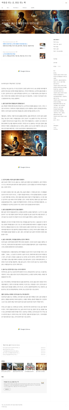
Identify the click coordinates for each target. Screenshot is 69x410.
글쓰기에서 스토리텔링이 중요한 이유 (10, 352)
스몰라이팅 (55, 112)
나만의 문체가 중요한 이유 (58, 91)
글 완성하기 (61, 89)
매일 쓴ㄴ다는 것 (56, 82)
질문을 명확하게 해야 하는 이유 (59, 103)
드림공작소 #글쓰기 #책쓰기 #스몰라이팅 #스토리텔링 (59, 100)
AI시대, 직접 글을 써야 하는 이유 (9, 354)
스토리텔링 (55, 105)
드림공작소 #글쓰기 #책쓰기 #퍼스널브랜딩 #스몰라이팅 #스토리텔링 (60, 86)
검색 (63, 3)
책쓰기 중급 (55, 46)
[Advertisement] (24, 71)
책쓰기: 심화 (56, 49)
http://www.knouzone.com (9, 41)
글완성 (63, 112)
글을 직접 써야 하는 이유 (8, 349)
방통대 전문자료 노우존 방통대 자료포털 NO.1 (15, 44)
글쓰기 (54, 120)
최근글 (54, 66)
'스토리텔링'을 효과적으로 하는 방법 (10, 351)
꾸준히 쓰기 (55, 107)
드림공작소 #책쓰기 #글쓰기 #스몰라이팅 (59, 117)
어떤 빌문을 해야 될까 (57, 96)
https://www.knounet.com (9, 51)
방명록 (32, 7)
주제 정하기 (55, 80)
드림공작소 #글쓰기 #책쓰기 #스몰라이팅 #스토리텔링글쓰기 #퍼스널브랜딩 (60, 76)
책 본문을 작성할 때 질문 (58, 109)
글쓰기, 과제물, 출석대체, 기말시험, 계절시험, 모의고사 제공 (17, 56)
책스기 (58, 120)
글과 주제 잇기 (56, 83)
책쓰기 (60, 112)
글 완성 (54, 73)
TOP (66, 405)
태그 (8, 7)
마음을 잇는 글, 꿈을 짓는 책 (14, 3)
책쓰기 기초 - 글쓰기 (7, 345)
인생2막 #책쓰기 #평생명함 (58, 111)
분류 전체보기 (56, 39)
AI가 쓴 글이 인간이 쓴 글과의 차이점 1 (11, 347)
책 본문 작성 (55, 89)
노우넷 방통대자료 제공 (9, 54)
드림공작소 (64, 96)
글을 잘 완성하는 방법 (57, 114)
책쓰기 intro (56, 42)
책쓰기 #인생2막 (62, 105)
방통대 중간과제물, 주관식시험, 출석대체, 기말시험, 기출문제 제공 (18, 46)
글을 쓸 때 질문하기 (62, 80)
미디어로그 (15, 7)
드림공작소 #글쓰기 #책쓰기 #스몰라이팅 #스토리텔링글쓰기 (59, 93)
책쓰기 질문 (61, 107)
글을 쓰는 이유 (56, 98)
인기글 (59, 66)
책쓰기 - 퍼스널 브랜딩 (58, 51)
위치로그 (25, 7)
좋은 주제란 (63, 82)
